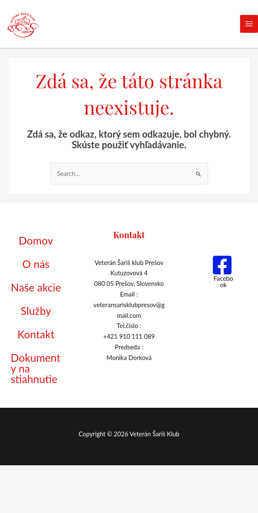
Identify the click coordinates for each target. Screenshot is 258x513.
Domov (36, 244)
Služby (36, 337)
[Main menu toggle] (249, 25)
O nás (36, 271)
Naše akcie (27, 304)
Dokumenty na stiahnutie (35, 408)
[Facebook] (222, 273)
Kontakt (36, 365)
